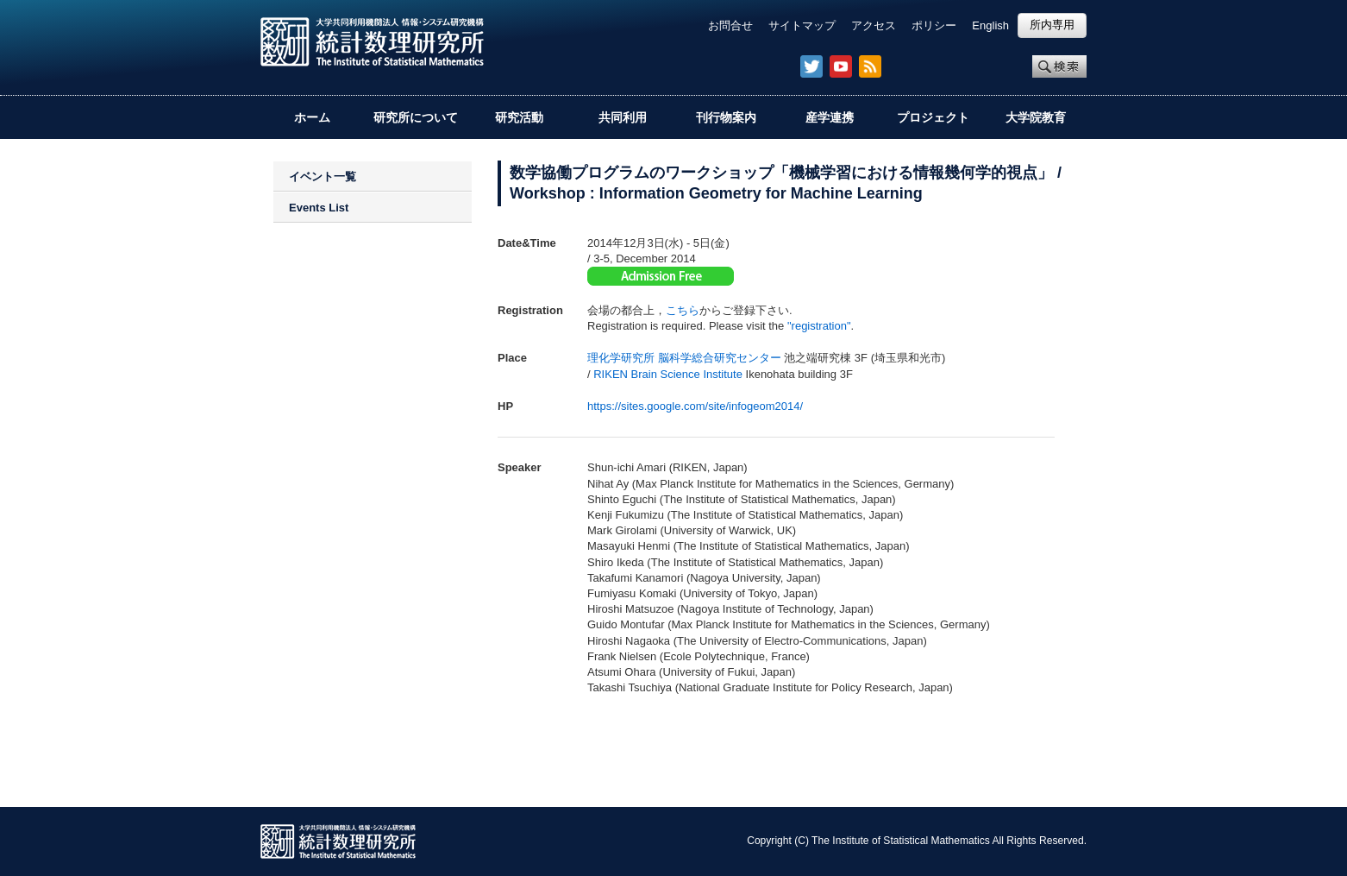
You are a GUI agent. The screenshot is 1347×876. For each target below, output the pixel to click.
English (990, 25)
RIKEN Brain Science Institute (667, 374)
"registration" (819, 325)
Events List (318, 207)
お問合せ (730, 25)
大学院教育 (1036, 117)
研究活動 (519, 117)
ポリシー (934, 25)
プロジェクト (933, 117)
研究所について (415, 117)
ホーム (312, 117)
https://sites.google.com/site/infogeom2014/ (695, 406)
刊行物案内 (726, 117)
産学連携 (829, 117)
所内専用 (1052, 24)
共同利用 (622, 117)
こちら (682, 310)
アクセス (873, 25)
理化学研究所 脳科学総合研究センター (684, 357)
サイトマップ (802, 25)
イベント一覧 (322, 176)
